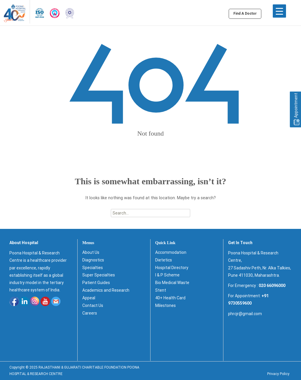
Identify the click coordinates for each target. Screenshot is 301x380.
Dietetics (163, 260)
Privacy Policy (278, 374)
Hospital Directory (171, 267)
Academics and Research (105, 290)
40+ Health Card (170, 297)
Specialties (92, 267)
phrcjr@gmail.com (245, 313)
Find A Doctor (245, 13)
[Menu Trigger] (279, 11)
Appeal (88, 297)
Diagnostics (93, 260)
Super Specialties (98, 275)
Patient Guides (96, 282)
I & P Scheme (167, 275)
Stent (160, 290)
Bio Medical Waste (172, 282)
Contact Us (92, 305)
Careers (89, 313)
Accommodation (170, 252)
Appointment (296, 109)
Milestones (165, 305)
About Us (90, 252)
